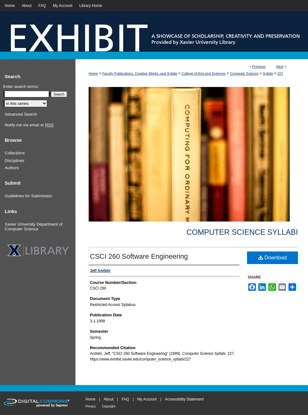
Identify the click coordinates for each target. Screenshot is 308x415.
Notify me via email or (29, 125)
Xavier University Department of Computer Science (34, 227)
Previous (259, 66)
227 (280, 73)
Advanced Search (21, 114)
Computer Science (244, 73)
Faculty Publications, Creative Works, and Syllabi (139, 73)
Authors (12, 167)
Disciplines (14, 160)
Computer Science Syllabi (242, 232)
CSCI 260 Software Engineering (139, 256)
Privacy (90, 406)
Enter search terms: (21, 86)
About (108, 399)
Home (93, 73)
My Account (147, 399)
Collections (15, 153)
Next (279, 66)
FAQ (125, 399)
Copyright (108, 406)
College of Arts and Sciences (204, 73)
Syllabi (268, 73)
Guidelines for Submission (28, 195)
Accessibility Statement (184, 399)
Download (272, 257)
